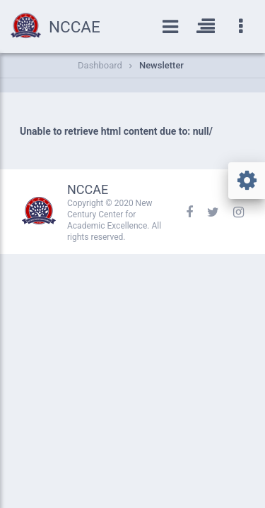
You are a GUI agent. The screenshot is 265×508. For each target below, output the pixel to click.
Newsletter (161, 65)
